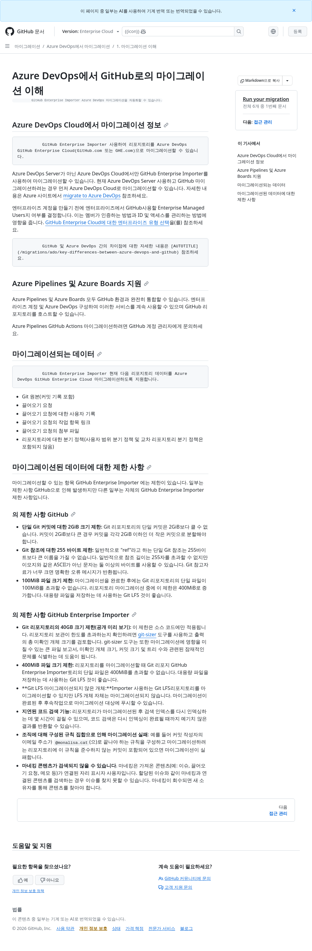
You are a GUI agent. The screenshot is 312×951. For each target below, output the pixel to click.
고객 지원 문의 (175, 887)
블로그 (186, 928)
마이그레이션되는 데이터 (57, 354)
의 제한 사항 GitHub (44, 514)
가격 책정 (135, 928)
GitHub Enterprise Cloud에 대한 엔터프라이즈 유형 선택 (107, 222)
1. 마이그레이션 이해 (137, 46)
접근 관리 (263, 122)
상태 (116, 928)
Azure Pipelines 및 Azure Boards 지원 (80, 283)
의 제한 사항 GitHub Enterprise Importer (74, 615)
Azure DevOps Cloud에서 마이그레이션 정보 (90, 125)
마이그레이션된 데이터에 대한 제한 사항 (81, 467)
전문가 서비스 (161, 928)
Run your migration (266, 99)
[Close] (295, 9)
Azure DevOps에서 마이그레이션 (78, 46)
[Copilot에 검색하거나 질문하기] (183, 31)
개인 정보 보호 (93, 928)
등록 (297, 31)
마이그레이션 (27, 46)
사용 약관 (65, 928)
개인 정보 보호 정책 (28, 890)
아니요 (49, 880)
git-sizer (147, 634)
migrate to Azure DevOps (91, 195)
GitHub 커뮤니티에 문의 (184, 878)
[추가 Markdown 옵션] (287, 80)
